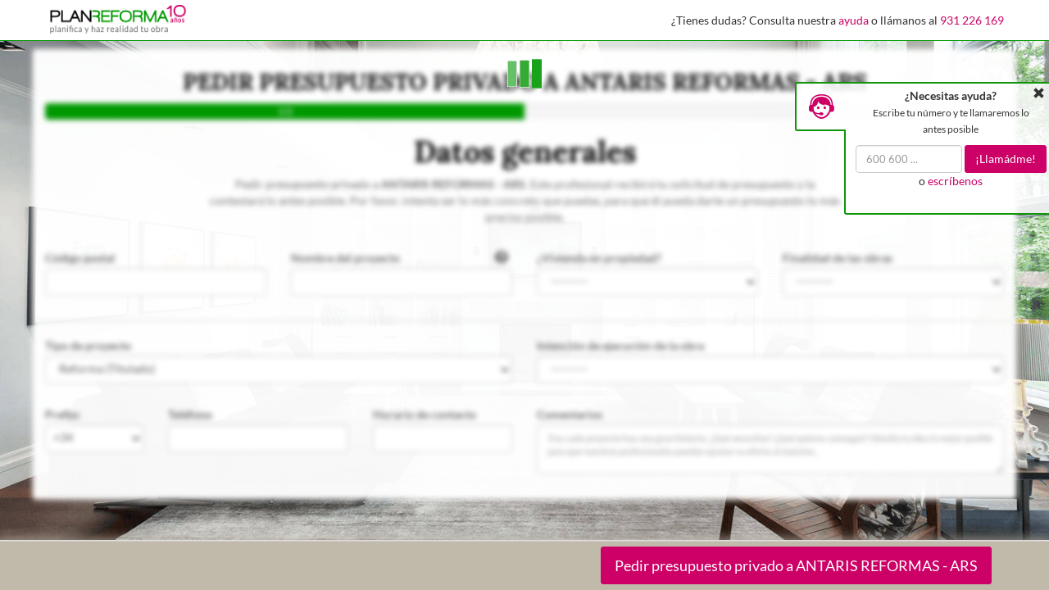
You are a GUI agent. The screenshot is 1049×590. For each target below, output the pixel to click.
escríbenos (955, 181)
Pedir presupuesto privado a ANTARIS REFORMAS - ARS (796, 565)
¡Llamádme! (1005, 159)
